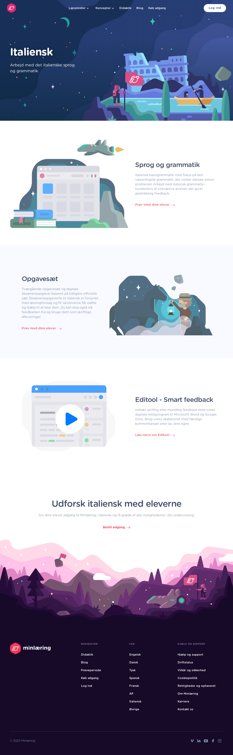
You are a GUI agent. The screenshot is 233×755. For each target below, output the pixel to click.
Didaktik (125, 8)
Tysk (132, 670)
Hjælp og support (190, 654)
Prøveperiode (91, 670)
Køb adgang (157, 8)
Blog (139, 8)
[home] (11, 8)
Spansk (134, 678)
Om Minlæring (188, 693)
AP (131, 693)
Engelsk (135, 654)
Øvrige (134, 709)
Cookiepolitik (187, 678)
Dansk (133, 662)
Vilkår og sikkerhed (192, 670)
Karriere (183, 701)
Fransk (134, 686)
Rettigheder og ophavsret (197, 686)
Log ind (215, 8)
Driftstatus (185, 662)
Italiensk (135, 701)
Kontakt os (185, 709)
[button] (78, 8)
